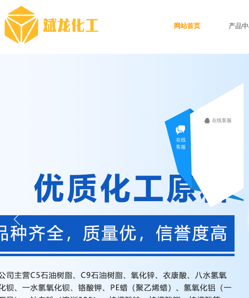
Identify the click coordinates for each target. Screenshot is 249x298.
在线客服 (225, 120)
